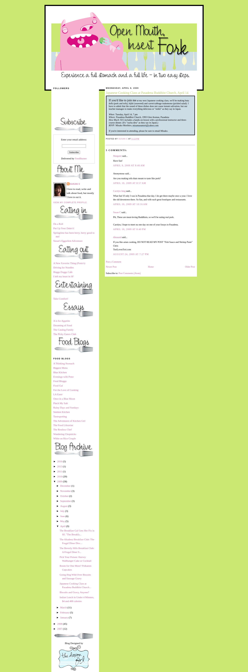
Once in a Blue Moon (64, 398)
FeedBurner (81, 158)
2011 (60, 471)
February (65, 612)
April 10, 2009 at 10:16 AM (130, 204)
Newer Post (111, 266)
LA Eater (58, 394)
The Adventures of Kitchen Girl (69, 420)
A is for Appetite (61, 320)
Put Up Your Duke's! (63, 228)
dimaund (117, 237)
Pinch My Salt (60, 403)
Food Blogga (59, 381)
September (66, 501)
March (63, 607)
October (64, 496)
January (64, 617)
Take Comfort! (60, 298)
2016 (60, 461)
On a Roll (58, 223)
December (65, 485)
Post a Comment (113, 261)
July (62, 511)
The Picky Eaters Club (64, 334)
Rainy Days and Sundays (66, 407)
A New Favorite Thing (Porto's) (69, 263)
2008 (60, 623)
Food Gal (58, 385)
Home (151, 266)
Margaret (117, 156)
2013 (60, 466)
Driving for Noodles (63, 267)
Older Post (190, 266)
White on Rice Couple (64, 438)
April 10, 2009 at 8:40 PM (129, 229)
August (64, 506)
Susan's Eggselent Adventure (68, 240)
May (62, 521)
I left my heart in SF (63, 276)
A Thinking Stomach (63, 363)
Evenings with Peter (63, 376)
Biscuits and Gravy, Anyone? (74, 592)
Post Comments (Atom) (130, 273)
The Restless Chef (62, 429)
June (62, 516)
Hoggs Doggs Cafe (63, 272)
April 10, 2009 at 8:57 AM (129, 183)
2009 (60, 481)
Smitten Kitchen (61, 412)
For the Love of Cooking (65, 390)
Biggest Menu (60, 367)
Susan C (117, 212)
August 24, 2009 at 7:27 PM (131, 254)
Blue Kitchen (60, 372)
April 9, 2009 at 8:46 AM (129, 165)
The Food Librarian (63, 425)
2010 (60, 476)
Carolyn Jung (119, 191)
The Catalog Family (63, 329)
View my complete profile (70, 202)
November (66, 491)
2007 (60, 628)
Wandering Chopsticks (64, 434)
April (63, 526)
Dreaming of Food (62, 325)
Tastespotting (60, 416)
